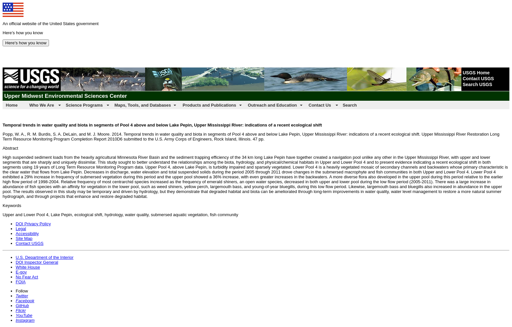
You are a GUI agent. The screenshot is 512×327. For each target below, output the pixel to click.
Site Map (24, 238)
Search (350, 105)
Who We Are (41, 105)
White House (28, 267)
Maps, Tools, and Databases (142, 105)
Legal (21, 228)
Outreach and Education (272, 105)
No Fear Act (27, 277)
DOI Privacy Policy (33, 223)
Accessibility (27, 233)
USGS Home (476, 72)
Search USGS (477, 84)
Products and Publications (209, 105)
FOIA (20, 281)
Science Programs (84, 105)
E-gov (21, 272)
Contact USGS (478, 78)
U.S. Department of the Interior (44, 257)
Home (12, 105)
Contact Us (320, 105)
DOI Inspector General (37, 262)
